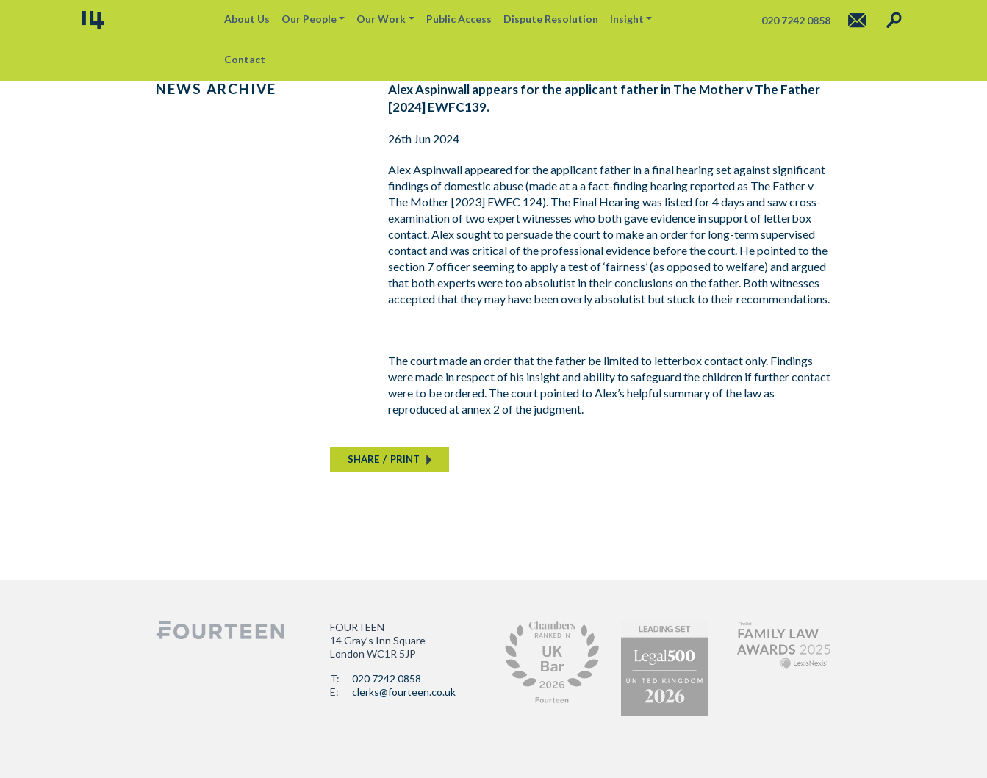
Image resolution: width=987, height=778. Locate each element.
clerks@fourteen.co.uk (404, 691)
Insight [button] (627, 18)
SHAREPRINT (384, 459)
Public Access (459, 18)
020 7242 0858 (386, 678)
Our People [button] (309, 18)
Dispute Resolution (550, 18)
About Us (247, 18)
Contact (244, 59)
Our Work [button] (381, 18)
